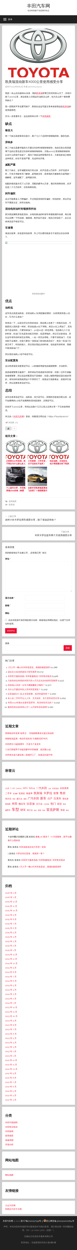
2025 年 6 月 (11, 928)
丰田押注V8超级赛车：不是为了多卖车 (23, 744)
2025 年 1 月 (10, 950)
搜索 (7, 643)
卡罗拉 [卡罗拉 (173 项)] (47, 793)
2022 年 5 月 (10, 1091)
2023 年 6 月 (11, 1034)
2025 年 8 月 (10, 919)
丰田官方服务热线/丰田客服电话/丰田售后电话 (30, 676)
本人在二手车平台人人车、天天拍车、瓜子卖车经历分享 (33, 698)
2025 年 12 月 (11, 901)
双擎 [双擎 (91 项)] (56, 793)
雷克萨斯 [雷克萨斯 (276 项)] (52, 810)
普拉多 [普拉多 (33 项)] (65, 798)
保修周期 (9, 1140)
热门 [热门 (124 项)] (53, 803)
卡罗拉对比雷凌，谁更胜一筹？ (30, 853)
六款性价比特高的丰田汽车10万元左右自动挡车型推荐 (32, 680)
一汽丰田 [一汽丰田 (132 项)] (41, 788)
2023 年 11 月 (11, 1012)
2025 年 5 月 (10, 932)
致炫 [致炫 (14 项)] (64, 804)
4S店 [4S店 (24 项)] (7, 788)
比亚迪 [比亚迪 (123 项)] (31, 803)
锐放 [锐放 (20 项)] (39, 810)
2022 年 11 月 (11, 1064)
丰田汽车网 (38, 6)
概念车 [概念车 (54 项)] (22, 803)
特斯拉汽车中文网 (13, 1209)
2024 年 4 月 (10, 990)
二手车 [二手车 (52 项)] (8, 793)
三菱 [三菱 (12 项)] (49, 788)
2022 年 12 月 (11, 1060)
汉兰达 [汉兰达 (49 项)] (39, 804)
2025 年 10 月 (11, 910)
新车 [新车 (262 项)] (43, 798)
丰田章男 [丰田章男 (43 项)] (64, 788)
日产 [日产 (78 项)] (50, 798)
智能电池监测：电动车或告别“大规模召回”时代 (26, 738)
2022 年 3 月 (10, 1100)
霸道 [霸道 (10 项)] (67, 810)
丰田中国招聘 (11, 1122)
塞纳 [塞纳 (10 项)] (13, 799)
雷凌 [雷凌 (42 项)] (62, 810)
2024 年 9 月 (10, 968)
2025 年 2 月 (10, 946)
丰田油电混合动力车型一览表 (32, 847)
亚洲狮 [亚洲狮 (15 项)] (15, 794)
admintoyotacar (35, 87)
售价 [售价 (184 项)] (63, 793)
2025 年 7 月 (10, 923)
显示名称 (10, 598)
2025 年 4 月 (10, 937)
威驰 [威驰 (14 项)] (25, 799)
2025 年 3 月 (10, 941)
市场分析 (9, 1144)
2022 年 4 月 (10, 1095)
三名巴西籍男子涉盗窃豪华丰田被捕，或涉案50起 (28, 749)
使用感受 (46, 116)
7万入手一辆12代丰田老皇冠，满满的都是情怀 (29, 667)
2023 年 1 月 (10, 1056)
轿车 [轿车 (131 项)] (23, 809)
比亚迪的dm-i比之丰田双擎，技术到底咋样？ (28, 694)
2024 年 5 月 (10, 985)
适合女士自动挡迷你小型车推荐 (22, 672)
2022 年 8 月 (10, 1078)
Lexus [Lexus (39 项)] (19, 788)
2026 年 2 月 (10, 893)
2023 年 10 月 (11, 1016)
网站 (7, 613)
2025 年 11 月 (11, 906)
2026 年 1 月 (10, 897)
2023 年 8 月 (10, 1025)
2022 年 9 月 (10, 1073)
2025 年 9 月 (10, 915)
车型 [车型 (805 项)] (15, 809)
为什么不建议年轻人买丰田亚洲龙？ (24, 689)
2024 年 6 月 (11, 981)
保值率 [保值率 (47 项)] (29, 793)
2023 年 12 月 (11, 1007)
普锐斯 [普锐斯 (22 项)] (8, 804)
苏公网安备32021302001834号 (59, 1221)
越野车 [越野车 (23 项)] (8, 810)
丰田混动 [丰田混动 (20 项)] (55, 788)
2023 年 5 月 (10, 1038)
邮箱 (8, 605)
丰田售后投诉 (11, 1127)
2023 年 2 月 (10, 1051)
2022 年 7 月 (10, 1082)
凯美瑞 (39, 93)
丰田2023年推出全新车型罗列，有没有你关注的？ (30, 702)
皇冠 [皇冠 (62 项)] (59, 803)
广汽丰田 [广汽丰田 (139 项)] (33, 798)
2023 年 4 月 (10, 1042)
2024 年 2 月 (10, 998)
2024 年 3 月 (10, 994)
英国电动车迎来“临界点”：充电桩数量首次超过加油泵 (29, 733)
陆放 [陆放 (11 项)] (43, 810)
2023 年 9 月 (10, 1020)
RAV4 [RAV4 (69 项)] (32, 788)
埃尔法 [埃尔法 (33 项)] (8, 798)
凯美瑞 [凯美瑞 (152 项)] (38, 793)
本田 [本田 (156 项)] (14, 803)
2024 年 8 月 (10, 972)
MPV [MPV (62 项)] (25, 788)
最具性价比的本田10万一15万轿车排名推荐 (27, 707)
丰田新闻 (9, 1131)
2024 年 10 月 (11, 963)
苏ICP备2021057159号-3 (32, 1221)
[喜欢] (8, 428)
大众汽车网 (10, 1205)
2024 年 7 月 (10, 976)
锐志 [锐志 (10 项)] (35, 810)
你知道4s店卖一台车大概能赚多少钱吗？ (26, 685)
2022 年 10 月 (11, 1069)
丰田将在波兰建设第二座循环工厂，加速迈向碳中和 (29, 755)
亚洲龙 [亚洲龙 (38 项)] (22, 793)
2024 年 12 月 (11, 954)
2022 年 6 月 (10, 1086)
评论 (8, 559)
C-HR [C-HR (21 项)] (12, 788)
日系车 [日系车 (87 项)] (57, 798)
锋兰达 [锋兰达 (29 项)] (30, 810)
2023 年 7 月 (10, 1029)
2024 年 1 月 (10, 1003)
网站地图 (9, 1175)
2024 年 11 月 (11, 959)
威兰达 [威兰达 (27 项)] (19, 799)
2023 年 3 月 (10, 1047)
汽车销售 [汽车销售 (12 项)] (46, 804)
